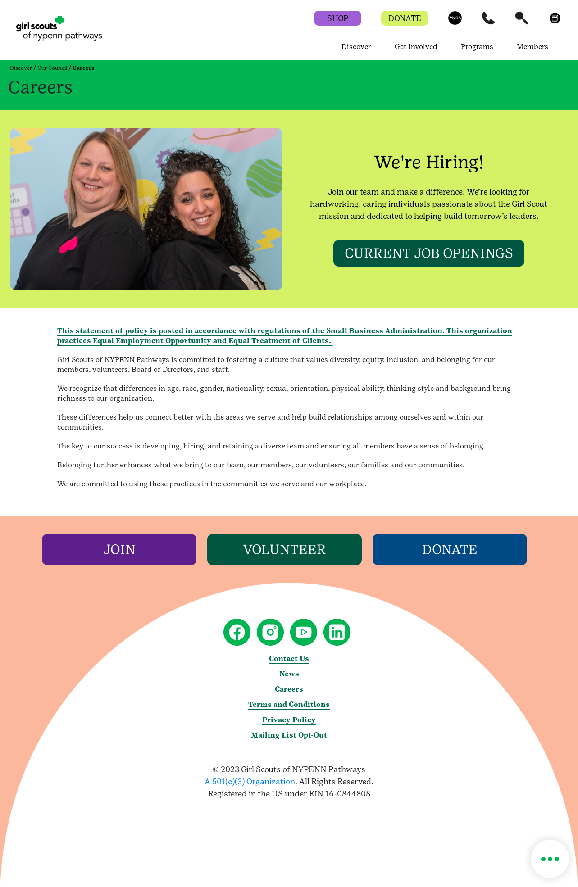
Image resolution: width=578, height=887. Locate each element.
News (289, 674)
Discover (21, 68)
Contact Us (289, 658)
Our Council (52, 68)
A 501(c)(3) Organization (250, 781)
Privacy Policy (289, 719)
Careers (289, 689)
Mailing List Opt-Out (289, 735)
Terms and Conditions (289, 704)
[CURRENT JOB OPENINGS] (428, 253)
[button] (455, 22)
